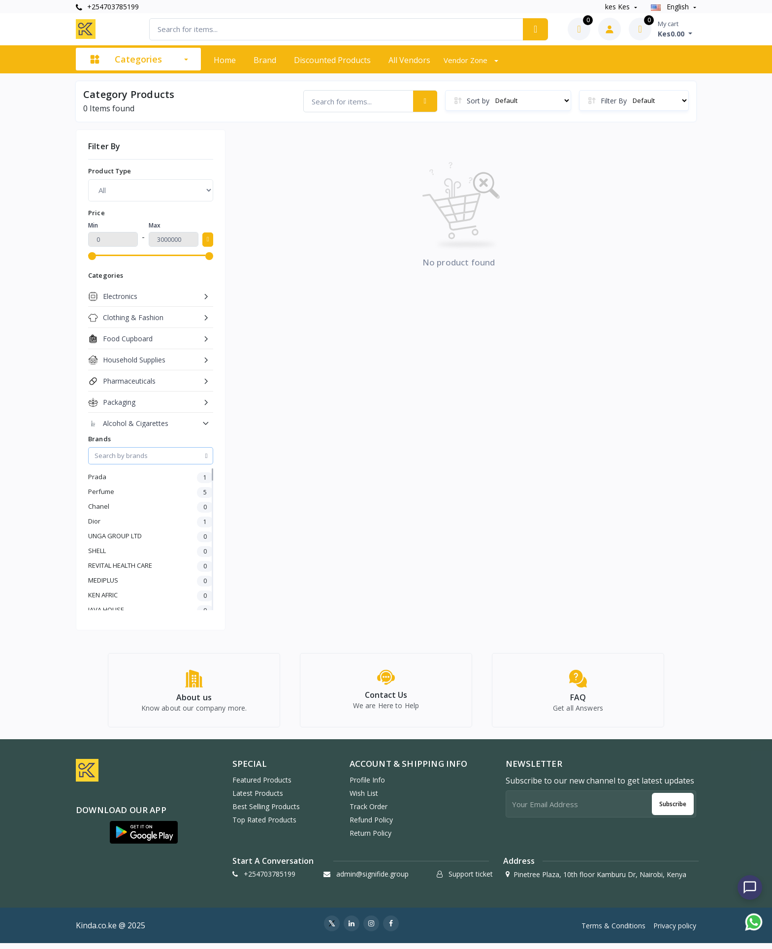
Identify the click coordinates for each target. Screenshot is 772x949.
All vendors (409, 60)
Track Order (368, 812)
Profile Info (367, 785)
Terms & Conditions (613, 931)
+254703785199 (107, 6)
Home (225, 60)
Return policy (370, 838)
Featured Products (261, 785)
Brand (265, 60)
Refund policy (371, 825)
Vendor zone (466, 60)
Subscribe (672, 809)
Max (155, 225)
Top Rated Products (264, 825)
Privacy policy (674, 931)
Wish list (364, 798)
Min (93, 225)
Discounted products (332, 60)
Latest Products (257, 798)
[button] (144, 837)
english (671, 6)
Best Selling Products (266, 812)
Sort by (478, 100)
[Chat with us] (750, 887)
